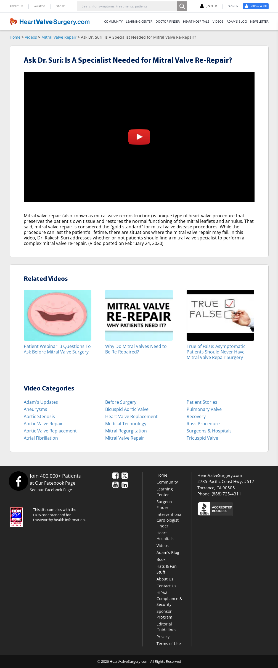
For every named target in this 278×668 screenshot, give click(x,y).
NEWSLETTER (259, 21)
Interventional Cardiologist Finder (169, 520)
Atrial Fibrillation (41, 438)
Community (167, 482)
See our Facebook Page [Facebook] (51, 489)
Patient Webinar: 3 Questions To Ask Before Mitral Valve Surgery (57, 349)
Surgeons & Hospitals (209, 431)
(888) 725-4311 (226, 494)
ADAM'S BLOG (237, 21)
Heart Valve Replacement (131, 416)
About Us (165, 579)
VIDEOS (218, 21)
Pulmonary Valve (204, 409)
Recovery (196, 416)
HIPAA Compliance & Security (169, 598)
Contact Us (166, 585)
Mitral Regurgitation (126, 431)
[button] (139, 137)
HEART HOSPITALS (196, 21)
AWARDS (39, 6)
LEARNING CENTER (139, 21)
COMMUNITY (113, 21)
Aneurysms (35, 409)
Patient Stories (202, 402)
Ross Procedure (203, 423)
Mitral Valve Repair (58, 37)
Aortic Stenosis (39, 416)
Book (161, 559)
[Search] (182, 6)
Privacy (163, 636)
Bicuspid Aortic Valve (127, 409)
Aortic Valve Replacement (50, 431)
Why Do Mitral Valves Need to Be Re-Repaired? (136, 349)
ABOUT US (16, 6)
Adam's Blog (168, 552)
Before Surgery (120, 402)
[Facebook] (18, 480)
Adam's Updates (41, 402)
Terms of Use (169, 643)
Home (15, 37)
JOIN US (208, 6)
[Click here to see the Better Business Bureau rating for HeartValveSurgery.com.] (233, 508)
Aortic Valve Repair (43, 423)
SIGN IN (233, 6)
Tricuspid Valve (202, 438)
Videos (31, 37)
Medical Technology (125, 423)
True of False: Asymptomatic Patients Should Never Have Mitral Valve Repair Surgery (216, 351)
